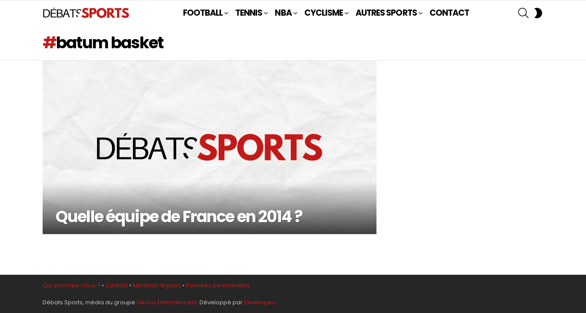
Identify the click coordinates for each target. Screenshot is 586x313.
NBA (283, 13)
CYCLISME (323, 13)
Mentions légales (157, 285)
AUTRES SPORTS (386, 13)
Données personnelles (218, 285)
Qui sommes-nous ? (71, 285)
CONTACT (449, 13)
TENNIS (248, 13)
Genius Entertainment (167, 302)
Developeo (260, 302)
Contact (116, 285)
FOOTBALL (203, 13)
